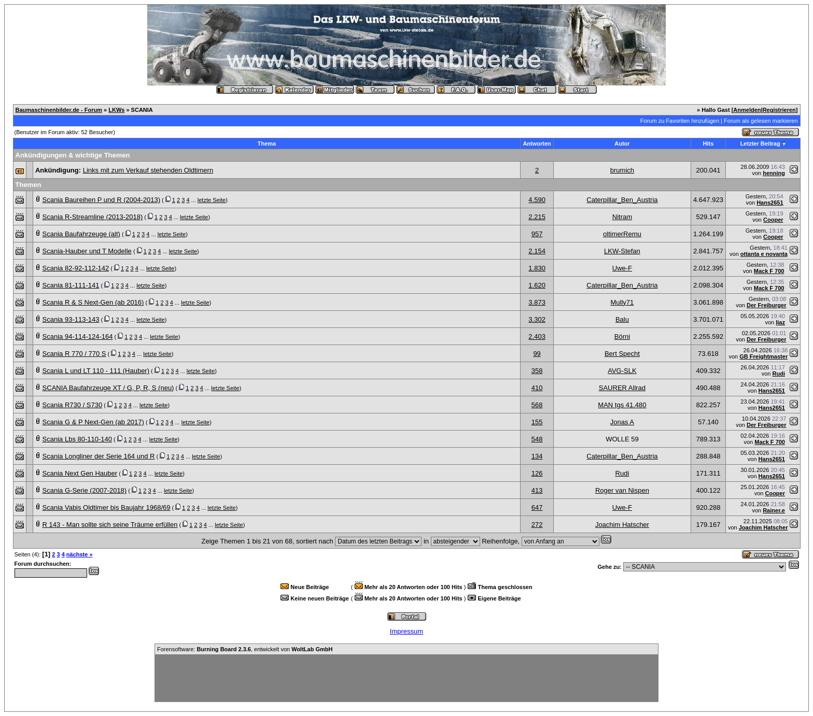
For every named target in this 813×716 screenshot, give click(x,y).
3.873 (536, 302)
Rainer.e (774, 510)
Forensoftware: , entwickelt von (244, 649)
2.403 (536, 336)
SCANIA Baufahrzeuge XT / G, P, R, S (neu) (108, 388)
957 (537, 234)
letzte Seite (212, 200)
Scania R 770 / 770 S (74, 353)
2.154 (536, 251)
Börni (622, 336)
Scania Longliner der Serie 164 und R (99, 456)
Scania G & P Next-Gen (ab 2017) (93, 422)
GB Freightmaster (763, 356)
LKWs (116, 110)
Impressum (406, 631)
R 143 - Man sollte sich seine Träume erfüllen (110, 524)
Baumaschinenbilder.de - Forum (59, 110)
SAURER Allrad (622, 388)
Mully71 (622, 302)
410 (537, 388)
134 (537, 456)
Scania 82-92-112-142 (76, 268)
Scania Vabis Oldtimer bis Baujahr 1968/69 (107, 507)
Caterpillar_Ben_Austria (621, 200)
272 (537, 524)
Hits (708, 143)
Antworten (537, 143)
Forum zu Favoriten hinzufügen (679, 121)
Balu (622, 319)
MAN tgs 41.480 (622, 405)
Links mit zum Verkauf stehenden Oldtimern (148, 170)
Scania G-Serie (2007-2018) (85, 490)
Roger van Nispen (622, 490)
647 (537, 507)
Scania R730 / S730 (73, 405)
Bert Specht (622, 353)
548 (537, 439)
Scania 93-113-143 (71, 319)
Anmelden (747, 110)
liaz (780, 322)
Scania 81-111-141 (71, 285)
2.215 (536, 217)
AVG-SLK (622, 371)
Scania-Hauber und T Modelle (87, 251)
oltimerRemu (622, 234)
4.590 (536, 200)
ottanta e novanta (764, 254)
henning (774, 173)
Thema (267, 143)
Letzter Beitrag (760, 143)
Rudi (779, 373)
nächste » (79, 554)
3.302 (536, 319)
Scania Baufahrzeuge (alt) (81, 234)
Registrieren (779, 110)
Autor (621, 143)
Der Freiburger (766, 305)
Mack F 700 (769, 271)
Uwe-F (622, 268)
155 (537, 422)
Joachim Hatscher (622, 524)
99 (536, 353)
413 (537, 490)
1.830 (536, 268)
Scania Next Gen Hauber (80, 473)
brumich (622, 170)
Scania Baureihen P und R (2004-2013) (101, 200)
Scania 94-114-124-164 (78, 336)
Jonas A (622, 422)
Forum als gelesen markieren (760, 121)
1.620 (536, 285)
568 (537, 405)
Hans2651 (769, 202)
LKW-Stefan (622, 251)
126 (537, 473)
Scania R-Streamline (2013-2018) (93, 217)
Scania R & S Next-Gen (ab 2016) (93, 302)
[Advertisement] (406, 678)
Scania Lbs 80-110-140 (77, 439)
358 (537, 371)
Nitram (622, 217)
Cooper (773, 220)
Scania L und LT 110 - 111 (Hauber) (96, 371)
